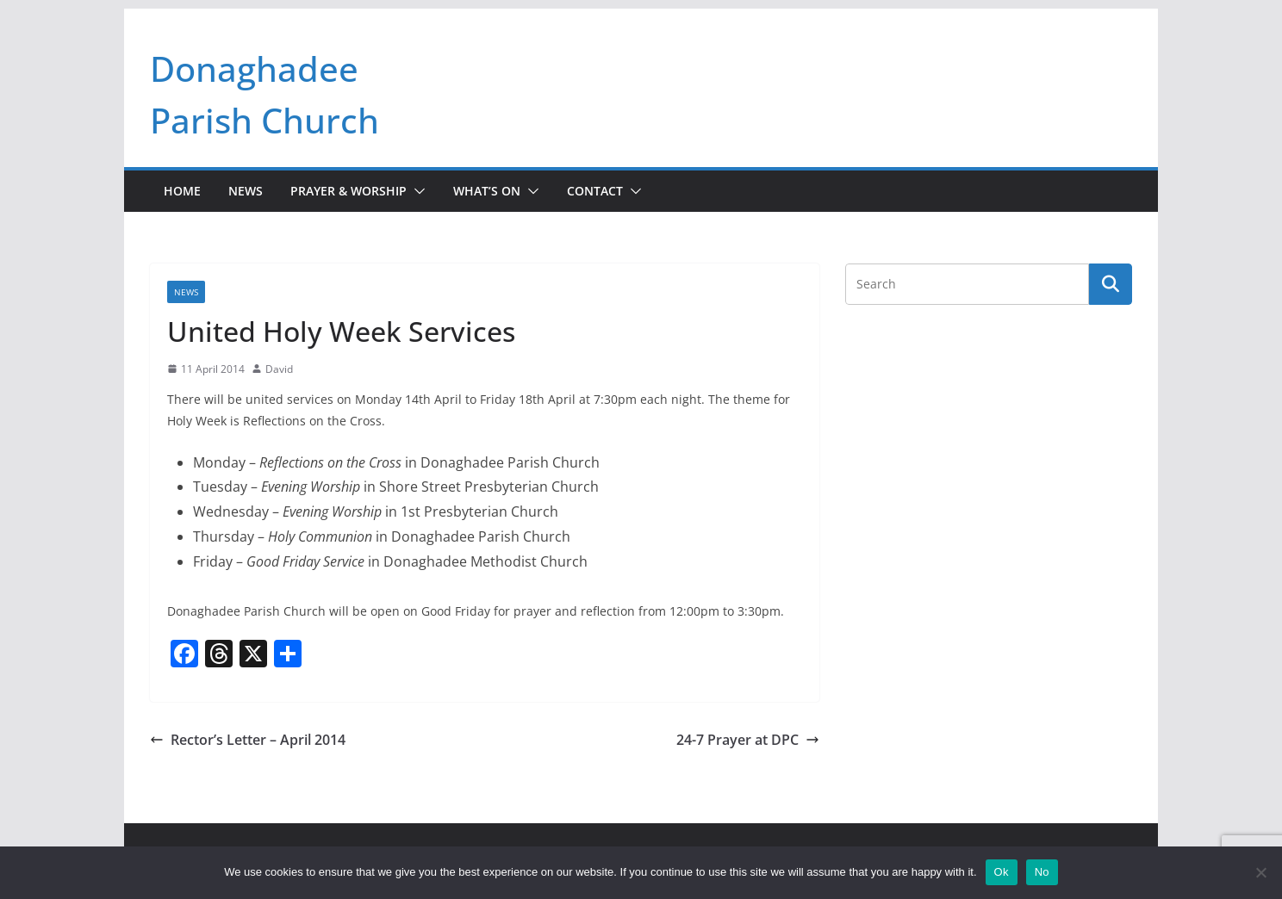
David (279, 369)
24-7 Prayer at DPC (747, 739)
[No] (1260, 872)
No (1042, 871)
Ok (1001, 871)
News (245, 191)
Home (182, 191)
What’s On (486, 191)
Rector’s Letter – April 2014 (247, 739)
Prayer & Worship (348, 191)
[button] (416, 191)
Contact (595, 191)
